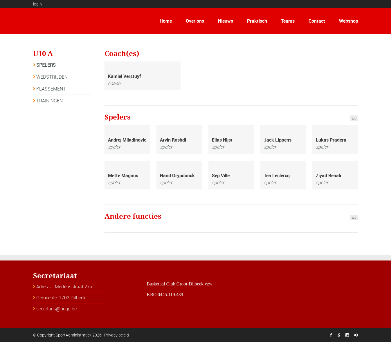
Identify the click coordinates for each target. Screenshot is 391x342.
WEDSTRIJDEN (52, 77)
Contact (317, 21)
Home (166, 21)
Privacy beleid (116, 335)
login (37, 4)
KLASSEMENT (51, 89)
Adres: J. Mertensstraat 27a (64, 286)
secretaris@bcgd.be (56, 308)
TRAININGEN (49, 100)
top (354, 118)
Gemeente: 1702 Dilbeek (61, 297)
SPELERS (46, 65)
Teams (288, 21)
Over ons (195, 21)
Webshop (348, 21)
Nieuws (225, 21)
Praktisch (257, 21)
